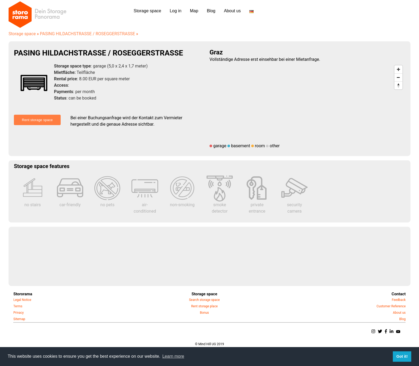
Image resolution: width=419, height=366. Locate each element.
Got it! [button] (402, 356)
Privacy (18, 313)
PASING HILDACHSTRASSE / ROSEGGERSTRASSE (89, 33)
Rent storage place (204, 306)
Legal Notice (22, 300)
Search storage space (204, 300)
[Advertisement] (174, 256)
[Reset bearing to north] (398, 85)
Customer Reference (391, 306)
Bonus (204, 313)
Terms (17, 306)
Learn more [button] (173, 356)
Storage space (24, 33)
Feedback (399, 300)
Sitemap (19, 319)
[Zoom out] (398, 77)
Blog (402, 319)
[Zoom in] (398, 69)
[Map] (307, 103)
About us (399, 313)
